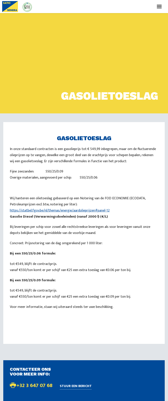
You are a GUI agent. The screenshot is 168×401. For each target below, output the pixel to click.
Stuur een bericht (76, 386)
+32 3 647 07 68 (34, 385)
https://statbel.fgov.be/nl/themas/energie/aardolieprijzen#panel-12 (60, 210)
